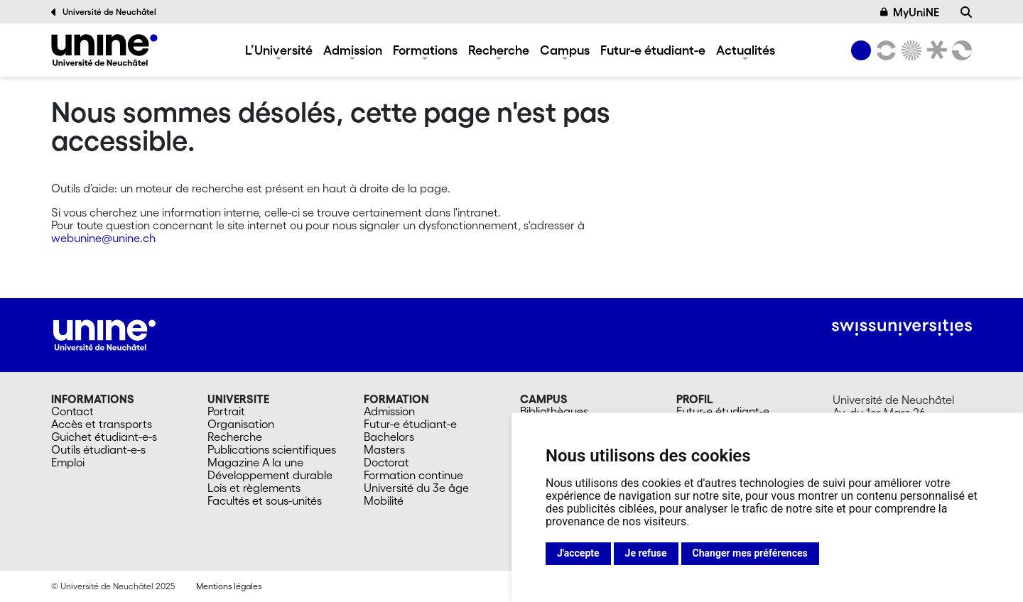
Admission (352, 50)
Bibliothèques (554, 411)
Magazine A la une (255, 462)
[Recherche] (966, 12)
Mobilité (384, 500)
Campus (565, 50)
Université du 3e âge (416, 487)
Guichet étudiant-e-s (104, 436)
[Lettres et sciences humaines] (884, 50)
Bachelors (389, 436)
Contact (72, 411)
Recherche (498, 50)
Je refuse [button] (646, 553)
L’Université (279, 50)
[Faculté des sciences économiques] (960, 50)
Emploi (68, 462)
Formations (425, 50)
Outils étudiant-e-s (98, 449)
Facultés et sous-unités (264, 500)
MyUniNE (910, 12)
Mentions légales (228, 586)
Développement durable (269, 475)
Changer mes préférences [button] (750, 553)
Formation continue (413, 475)
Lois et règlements (254, 487)
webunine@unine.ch (103, 237)
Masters (384, 449)
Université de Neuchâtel (103, 12)
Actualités (745, 50)
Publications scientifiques (271, 449)
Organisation (240, 423)
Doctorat (386, 462)
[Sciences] (909, 50)
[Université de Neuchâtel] (104, 50)
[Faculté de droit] (934, 50)
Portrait (226, 411)
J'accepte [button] (578, 553)
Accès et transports (101, 423)
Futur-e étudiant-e (652, 50)
